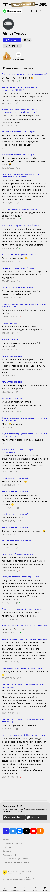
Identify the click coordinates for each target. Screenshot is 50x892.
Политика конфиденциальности (17, 859)
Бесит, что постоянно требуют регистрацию (22, 577)
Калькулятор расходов (12, 356)
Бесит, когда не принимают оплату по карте (22, 668)
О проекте (7, 847)
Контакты (7, 851)
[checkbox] (45, 11)
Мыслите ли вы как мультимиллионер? (19, 255)
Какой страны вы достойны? (15, 478)
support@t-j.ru (18, 874)
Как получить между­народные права (18, 132)
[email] (6, 831)
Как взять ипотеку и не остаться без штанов (22, 226)
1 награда (28, 68)
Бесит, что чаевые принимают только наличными (24, 626)
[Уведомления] (35, 11)
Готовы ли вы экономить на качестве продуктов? (24, 74)
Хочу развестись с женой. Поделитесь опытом (23, 735)
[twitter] (26, 831)
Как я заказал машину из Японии (16, 541)
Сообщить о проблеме (13, 844)
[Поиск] (30, 11)
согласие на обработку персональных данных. (31, 878)
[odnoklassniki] (40, 831)
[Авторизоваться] (40, 11)
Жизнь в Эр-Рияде (10, 339)
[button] (27, 40)
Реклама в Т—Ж (9, 855)
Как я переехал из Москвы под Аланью (19, 209)
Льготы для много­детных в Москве (18, 268)
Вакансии (7, 840)
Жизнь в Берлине (9, 323)
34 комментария (11, 68)
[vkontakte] (19, 831)
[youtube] (33, 831)
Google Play (11, 817)
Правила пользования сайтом (16, 863)
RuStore (32, 817)
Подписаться (12, 40)
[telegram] (12, 831)
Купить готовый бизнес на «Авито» (18, 554)
